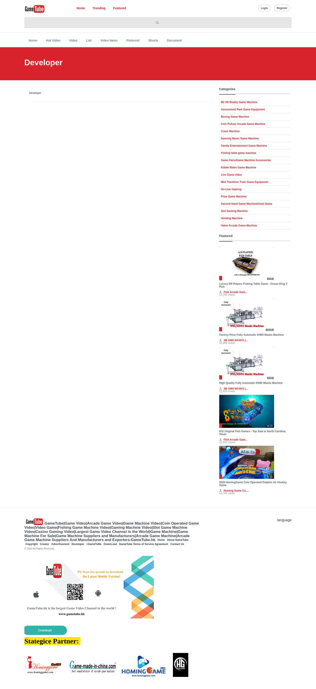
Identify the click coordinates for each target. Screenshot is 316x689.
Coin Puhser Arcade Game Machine (243, 124)
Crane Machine (230, 131)
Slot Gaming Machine (234, 211)
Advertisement (60, 544)
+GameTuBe (94, 544)
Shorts (153, 40)
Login (264, 8)
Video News (109, 40)
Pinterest (133, 40)
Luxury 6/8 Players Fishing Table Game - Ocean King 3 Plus (253, 285)
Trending (99, 8)
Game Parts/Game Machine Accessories (246, 160)
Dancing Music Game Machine (240, 138)
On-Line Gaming (231, 189)
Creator (44, 544)
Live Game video (231, 174)
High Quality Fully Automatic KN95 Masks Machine (251, 383)
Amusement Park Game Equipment (243, 109)
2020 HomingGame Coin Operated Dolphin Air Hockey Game (253, 484)
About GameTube (178, 539)
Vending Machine (231, 218)
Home (81, 8)
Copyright (31, 544)
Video (73, 40)
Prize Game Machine (234, 196)
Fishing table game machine (238, 153)
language (284, 520)
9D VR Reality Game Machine (239, 102)
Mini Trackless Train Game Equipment (244, 182)
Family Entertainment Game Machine (244, 145)
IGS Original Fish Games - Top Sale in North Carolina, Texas (252, 433)
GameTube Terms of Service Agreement (143, 544)
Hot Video (53, 40)
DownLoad (110, 544)
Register (282, 8)
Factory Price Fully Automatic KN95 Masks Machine (251, 334)
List (89, 40)
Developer (78, 544)
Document (174, 40)
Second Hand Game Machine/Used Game (246, 203)
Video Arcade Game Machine (239, 225)
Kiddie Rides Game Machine (238, 167)
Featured (119, 8)
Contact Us (177, 544)
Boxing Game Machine (235, 116)
